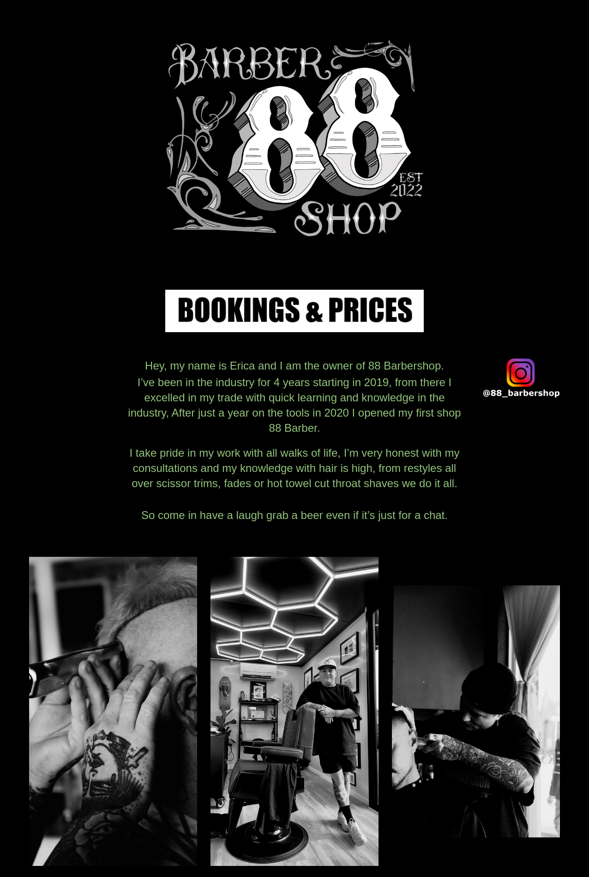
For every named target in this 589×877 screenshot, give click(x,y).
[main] (294, 444)
